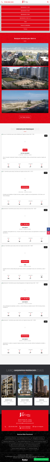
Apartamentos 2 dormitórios (11, 438)
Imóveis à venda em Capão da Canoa (19, 448)
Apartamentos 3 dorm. (25, 14)
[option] (8, 391)
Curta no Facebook (24, 426)
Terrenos (25, 29)
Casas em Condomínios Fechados (40, 441)
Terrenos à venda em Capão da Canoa (17, 444)
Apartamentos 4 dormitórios (38, 438)
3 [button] (25, 408)
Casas (25, 21)
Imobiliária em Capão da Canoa (33, 444)
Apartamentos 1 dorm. (25, 7)
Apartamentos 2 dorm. (25, 10)
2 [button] (23, 408)
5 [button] (29, 408)
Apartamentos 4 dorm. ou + (25, 18)
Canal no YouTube (25, 428)
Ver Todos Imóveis (25, 117)
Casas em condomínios (25, 25)
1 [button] (21, 408)
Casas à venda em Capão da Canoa (24, 441)
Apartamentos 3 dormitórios (24, 438)
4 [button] (27, 408)
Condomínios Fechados (33, 448)
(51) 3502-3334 (13, 426)
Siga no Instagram (38, 426)
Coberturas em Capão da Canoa (9, 441)
